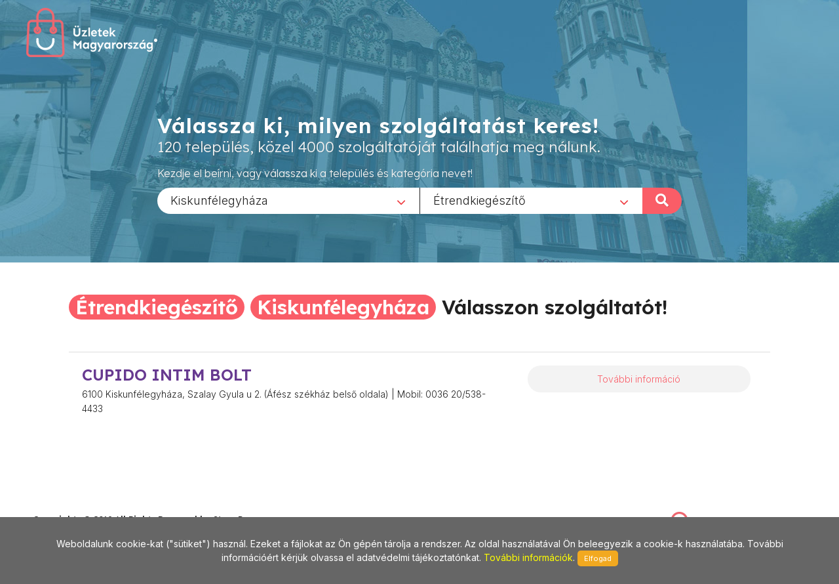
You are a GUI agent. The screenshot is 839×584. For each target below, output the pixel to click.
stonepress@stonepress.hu (85, 505)
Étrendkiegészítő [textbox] (479, 200)
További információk (528, 557)
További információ (638, 379)
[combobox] (288, 200)
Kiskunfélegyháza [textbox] (219, 200)
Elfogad (598, 558)
